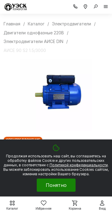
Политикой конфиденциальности (79, 165)
